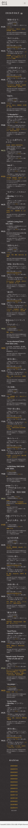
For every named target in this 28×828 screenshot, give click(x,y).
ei (6, 476)
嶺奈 (7, 332)
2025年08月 (14, 804)
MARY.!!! (20, 178)
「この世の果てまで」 (15, 68)
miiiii (7, 601)
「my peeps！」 (12, 684)
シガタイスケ (11, 747)
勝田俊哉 (14, 547)
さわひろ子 (14, 457)
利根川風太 (9, 621)
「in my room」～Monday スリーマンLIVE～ (15, 703)
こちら (14, 23)
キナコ (9, 377)
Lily (12, 376)
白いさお (17, 282)
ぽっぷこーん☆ (14, 623)
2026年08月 (14, 766)
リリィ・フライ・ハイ (18, 55)
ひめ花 (8, 254)
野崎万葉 (24, 718)
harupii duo (16, 573)
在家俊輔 (12, 396)
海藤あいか (14, 645)
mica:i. (19, 601)
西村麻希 (8, 55)
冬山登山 (8, 455)
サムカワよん (17, 376)
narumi (23, 29)
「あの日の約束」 (13, 538)
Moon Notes (21, 645)
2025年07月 (14, 808)
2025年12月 (14, 791)
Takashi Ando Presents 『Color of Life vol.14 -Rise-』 (15, 658)
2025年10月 (14, 798)
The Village (9, 647)
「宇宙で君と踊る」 (14, 409)
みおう (12, 332)
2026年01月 (14, 788)
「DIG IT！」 (11, 165)
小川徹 (9, 429)
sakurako (20, 547)
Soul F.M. (8, 105)
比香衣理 (11, 282)
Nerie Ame (21, 254)
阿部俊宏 (14, 178)
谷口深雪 (22, 310)
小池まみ (18, 29)
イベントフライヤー (11, 326)
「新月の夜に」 (12, 359)
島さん (14, 105)
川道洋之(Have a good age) (18, 427)
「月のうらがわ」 (13, 38)
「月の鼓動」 (11, 387)
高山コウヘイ (23, 396)
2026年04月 (14, 779)
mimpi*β (24, 85)
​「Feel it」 (10, 96)
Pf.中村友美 (20, 502)
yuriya (7, 500)
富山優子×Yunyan (12, 86)
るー (17, 396)
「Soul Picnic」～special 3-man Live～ (15, 632)
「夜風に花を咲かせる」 (16, 264)
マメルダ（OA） (10, 129)
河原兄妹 (18, 281)
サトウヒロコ (15, 310)
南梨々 (8, 376)
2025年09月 (14, 801)
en (21, 210)
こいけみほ (17, 746)
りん (16, 692)
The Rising (17, 673)
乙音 (13, 692)
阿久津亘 (8, 547)
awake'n (24, 746)
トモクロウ (9, 309)
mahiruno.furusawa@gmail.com (14, 47)
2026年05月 (14, 775)
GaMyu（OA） (10, 210)
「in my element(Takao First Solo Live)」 (15, 342)
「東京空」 (10, 292)
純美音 (9, 719)
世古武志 (20, 86)
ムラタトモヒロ (16, 455)
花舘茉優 (17, 210)
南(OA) (8, 645)
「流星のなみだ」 (13, 245)
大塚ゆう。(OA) (10, 718)
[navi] (25, 3)
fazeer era (18, 718)
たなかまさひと (10, 29)
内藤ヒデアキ (9, 528)
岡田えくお (13, 601)
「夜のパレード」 (13, 438)
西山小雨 (24, 455)
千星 (12, 254)
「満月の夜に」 (12, 729)
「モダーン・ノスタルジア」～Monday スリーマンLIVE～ (16, 195)
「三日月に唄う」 (13, 556)
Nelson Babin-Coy (14, 130)
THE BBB (8, 178)
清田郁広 (19, 105)
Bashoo (14, 30)
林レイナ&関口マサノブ (17, 57)
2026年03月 (14, 782)
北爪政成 (8, 30)
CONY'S (22, 573)
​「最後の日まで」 (13, 20)
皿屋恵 (24, 376)
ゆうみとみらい (10, 281)
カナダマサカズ (10, 85)
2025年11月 (14, 795)
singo (10, 106)
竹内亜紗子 (16, 309)
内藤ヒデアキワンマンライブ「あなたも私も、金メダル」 (16, 519)
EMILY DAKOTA (17, 603)
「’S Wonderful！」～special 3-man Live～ (15, 115)
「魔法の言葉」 (12, 612)
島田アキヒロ (11, 398)
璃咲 (16, 254)
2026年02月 (14, 785)
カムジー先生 (9, 746)
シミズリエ (18, 747)
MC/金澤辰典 (19, 675)
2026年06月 (14, 772)
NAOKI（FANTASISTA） (17, 145)
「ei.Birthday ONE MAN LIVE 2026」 (15, 467)
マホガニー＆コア (17, 426)
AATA (9, 457)
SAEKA (17, 129)
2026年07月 (14, 769)
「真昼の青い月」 (13, 584)
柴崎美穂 (18, 85)
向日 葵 (8, 145)
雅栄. (10, 573)
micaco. (8, 427)
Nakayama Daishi (18, 621)
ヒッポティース (16, 179)
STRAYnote (9, 426)
